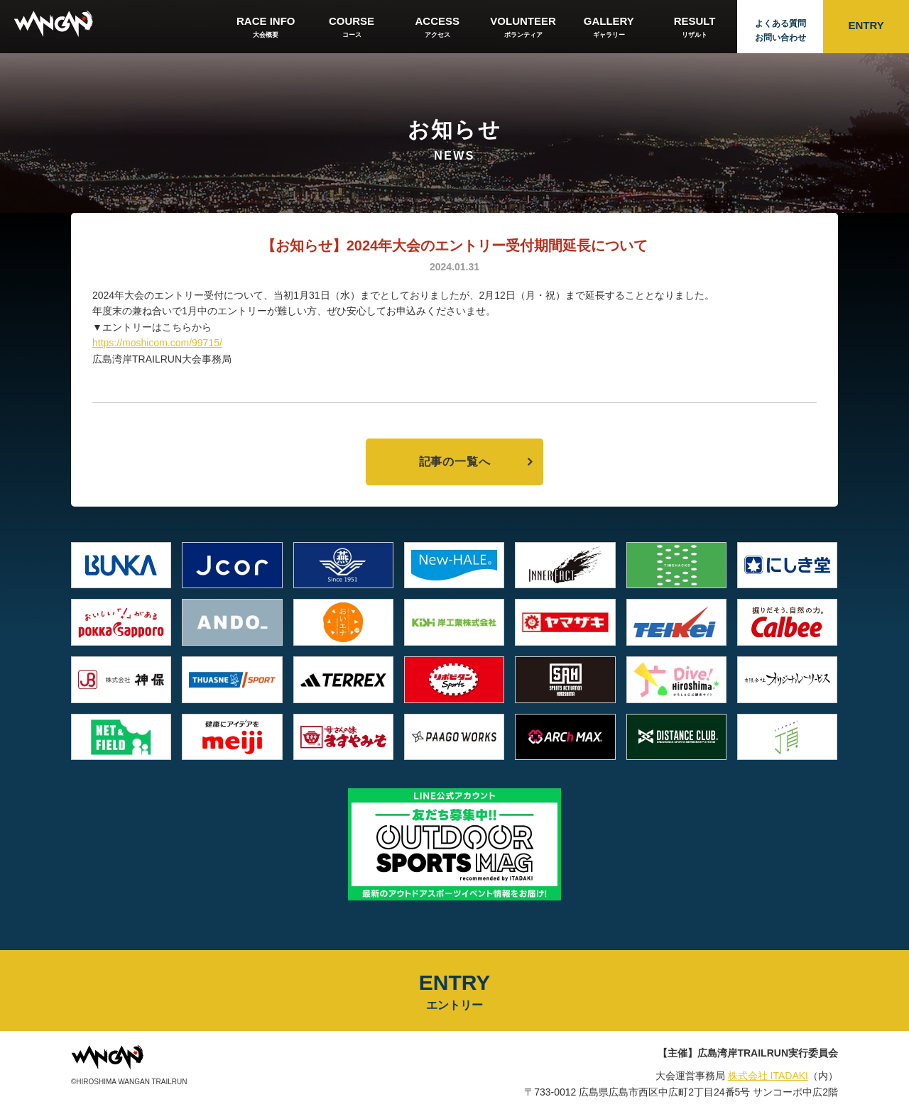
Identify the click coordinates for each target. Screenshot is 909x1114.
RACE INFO (266, 27)
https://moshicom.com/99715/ (157, 342)
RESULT (695, 27)
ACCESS (437, 27)
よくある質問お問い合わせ (780, 30)
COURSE (352, 27)
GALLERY (609, 27)
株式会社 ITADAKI (768, 1075)
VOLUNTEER (523, 27)
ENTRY (865, 25)
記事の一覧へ (455, 462)
